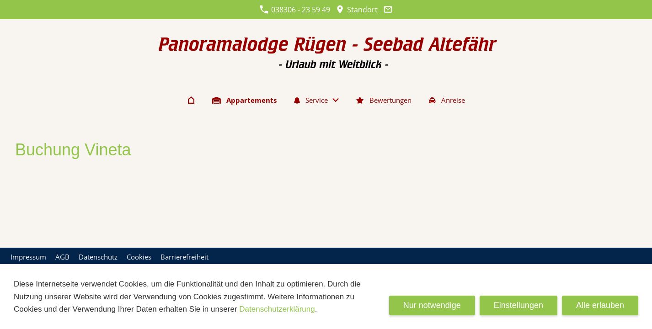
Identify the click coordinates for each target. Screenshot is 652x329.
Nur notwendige (432, 305)
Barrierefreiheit (184, 256)
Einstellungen (518, 305)
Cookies (139, 256)
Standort (357, 10)
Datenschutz (98, 256)
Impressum (28, 256)
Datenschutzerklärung (277, 309)
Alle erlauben (600, 305)
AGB (62, 256)
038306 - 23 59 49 (295, 10)
